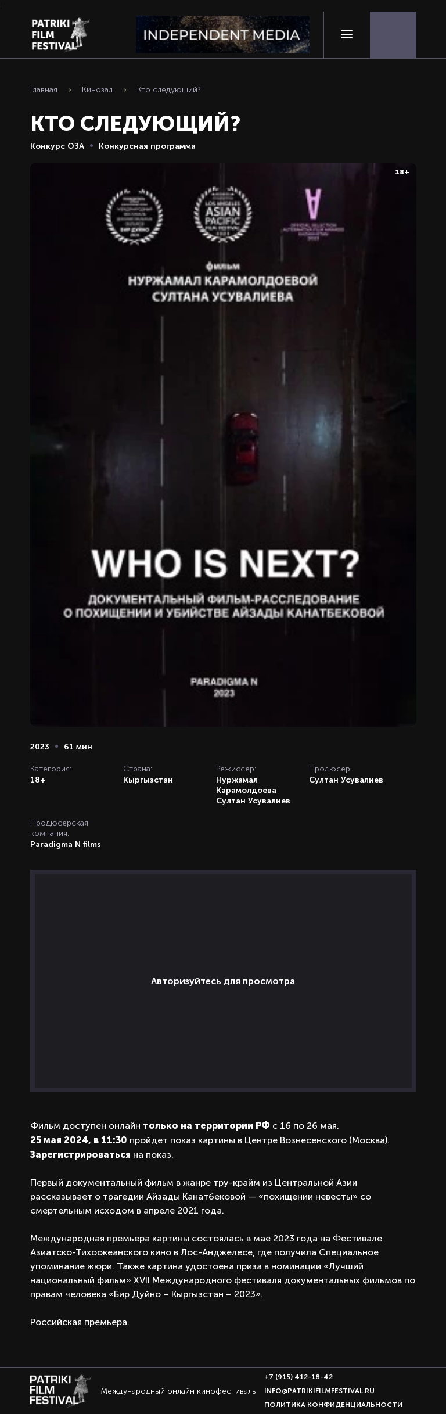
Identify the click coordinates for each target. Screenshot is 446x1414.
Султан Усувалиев (253, 800)
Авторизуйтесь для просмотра (223, 981)
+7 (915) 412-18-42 (298, 1377)
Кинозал (97, 89)
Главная (43, 89)
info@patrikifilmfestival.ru (319, 1391)
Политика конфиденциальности (333, 1405)
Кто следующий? (169, 89)
